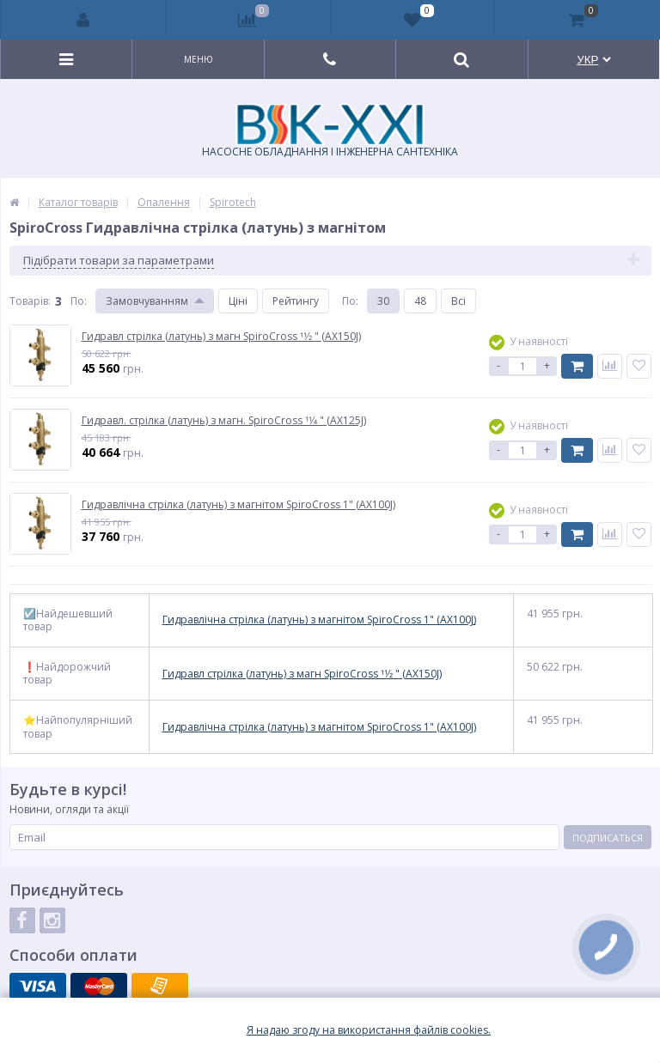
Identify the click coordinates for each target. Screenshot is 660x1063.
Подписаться (607, 837)
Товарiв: (30, 301)
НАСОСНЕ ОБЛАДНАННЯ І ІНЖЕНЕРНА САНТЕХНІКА (330, 131)
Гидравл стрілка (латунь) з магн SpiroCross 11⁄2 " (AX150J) (302, 674)
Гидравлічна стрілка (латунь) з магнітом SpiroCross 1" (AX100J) (319, 620)
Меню (198, 59)
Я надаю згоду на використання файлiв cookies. (369, 1030)
